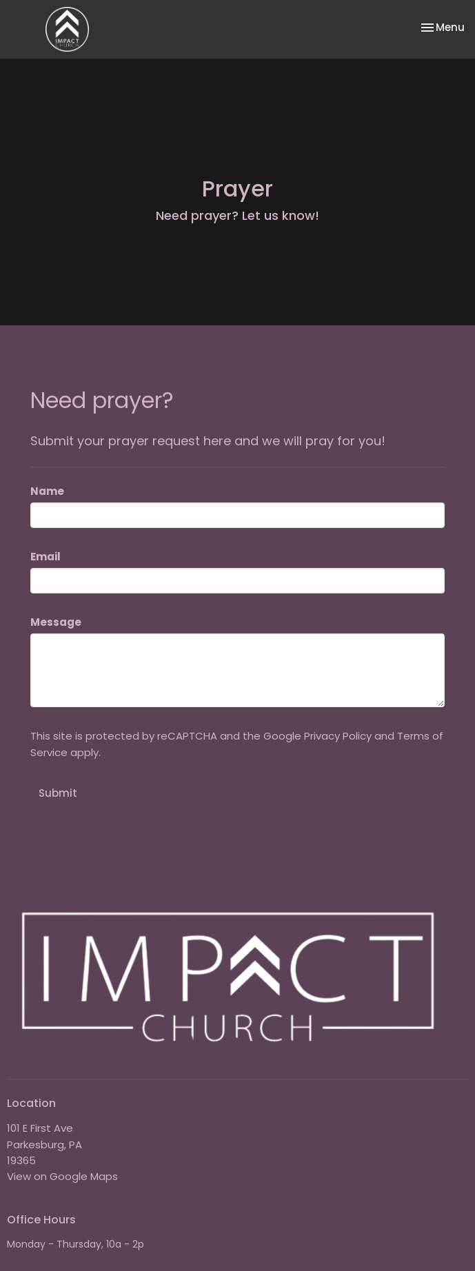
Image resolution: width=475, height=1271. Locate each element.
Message (55, 622)
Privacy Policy (338, 736)
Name (47, 491)
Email (45, 556)
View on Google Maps (62, 1176)
